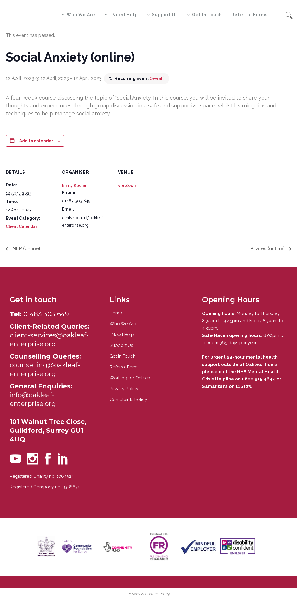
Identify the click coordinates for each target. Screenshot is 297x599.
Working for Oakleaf (131, 377)
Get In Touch (123, 356)
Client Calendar (21, 226)
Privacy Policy (124, 388)
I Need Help (122, 334)
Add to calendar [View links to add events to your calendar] (36, 141)
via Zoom (127, 185)
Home (116, 312)
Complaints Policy (128, 399)
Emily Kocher (75, 185)
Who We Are (123, 323)
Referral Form (124, 367)
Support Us (121, 345)
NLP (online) (25, 248)
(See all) (157, 78)
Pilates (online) (268, 248)
